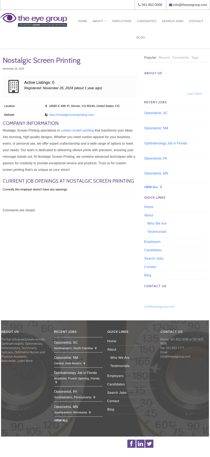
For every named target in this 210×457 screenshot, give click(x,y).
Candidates (146, 21)
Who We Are (157, 223)
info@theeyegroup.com (190, 5)
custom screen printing (77, 130)
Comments (180, 57)
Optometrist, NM (156, 128)
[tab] (150, 57)
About (99, 21)
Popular (150, 57)
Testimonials (157, 231)
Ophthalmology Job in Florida (165, 143)
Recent (164, 57)
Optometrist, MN (156, 173)
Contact (196, 21)
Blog (140, 37)
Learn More (194, 94)
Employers (121, 21)
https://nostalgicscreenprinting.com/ (71, 114)
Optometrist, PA (155, 158)
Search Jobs (173, 21)
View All (151, 187)
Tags (195, 57)
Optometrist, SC (156, 113)
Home (82, 21)
